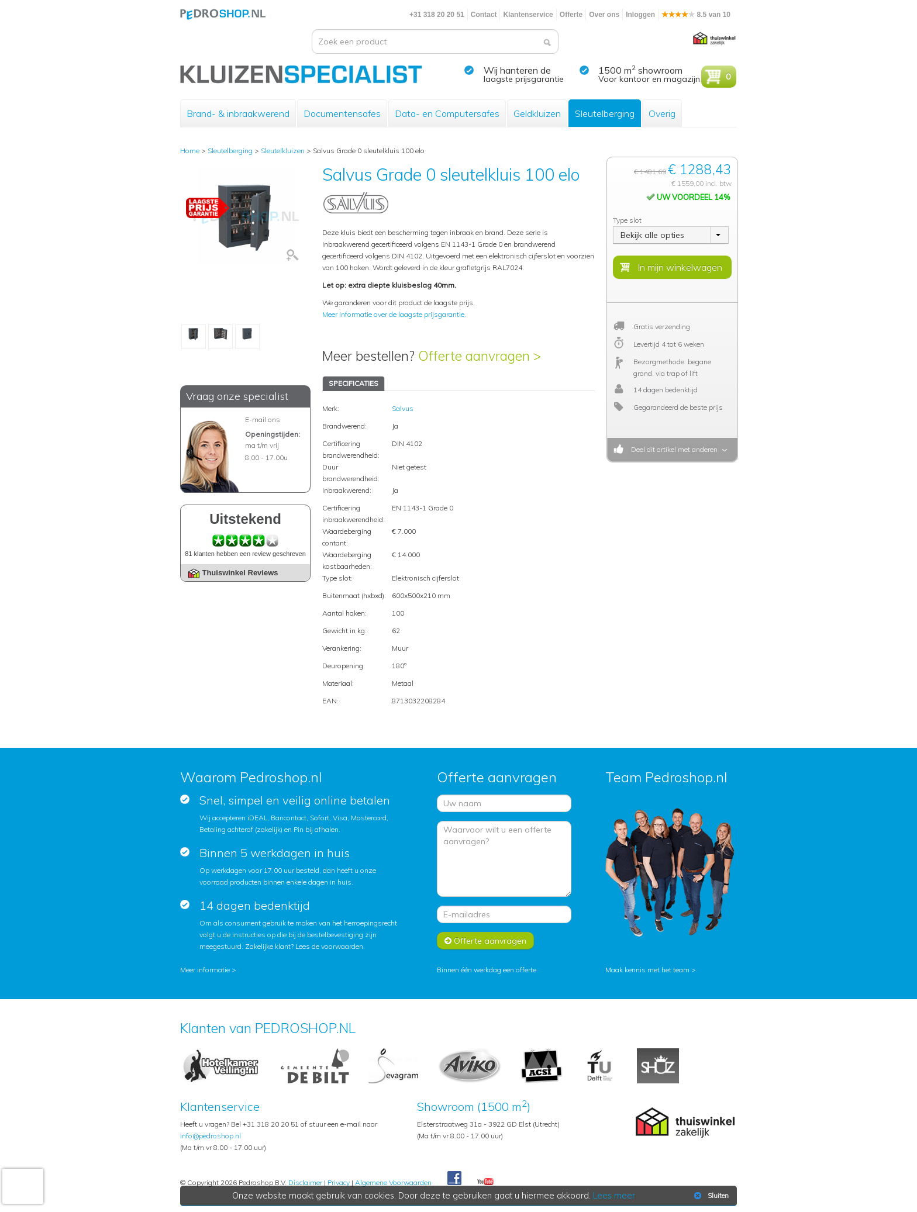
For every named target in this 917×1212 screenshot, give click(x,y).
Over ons (604, 15)
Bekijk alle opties (652, 235)
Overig (662, 113)
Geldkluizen (537, 113)
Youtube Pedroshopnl (485, 1182)
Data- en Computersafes (447, 113)
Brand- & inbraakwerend (238, 113)
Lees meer (615, 1195)
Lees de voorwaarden (329, 946)
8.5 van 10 (695, 15)
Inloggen (640, 15)
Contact (484, 15)
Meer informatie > (208, 969)
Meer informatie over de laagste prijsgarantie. (394, 314)
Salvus (402, 408)
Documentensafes (342, 113)
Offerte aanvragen (485, 940)
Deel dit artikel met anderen (673, 449)
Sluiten (710, 1195)
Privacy (339, 1182)
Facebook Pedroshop (454, 1178)
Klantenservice (528, 15)
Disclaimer (305, 1182)
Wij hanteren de (517, 70)
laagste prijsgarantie (524, 79)
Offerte (571, 15)
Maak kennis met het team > (650, 969)
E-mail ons (262, 419)
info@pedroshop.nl (210, 1135)
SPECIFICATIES (353, 383)
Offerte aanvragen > (479, 355)
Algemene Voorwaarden (393, 1182)
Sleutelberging (605, 113)
